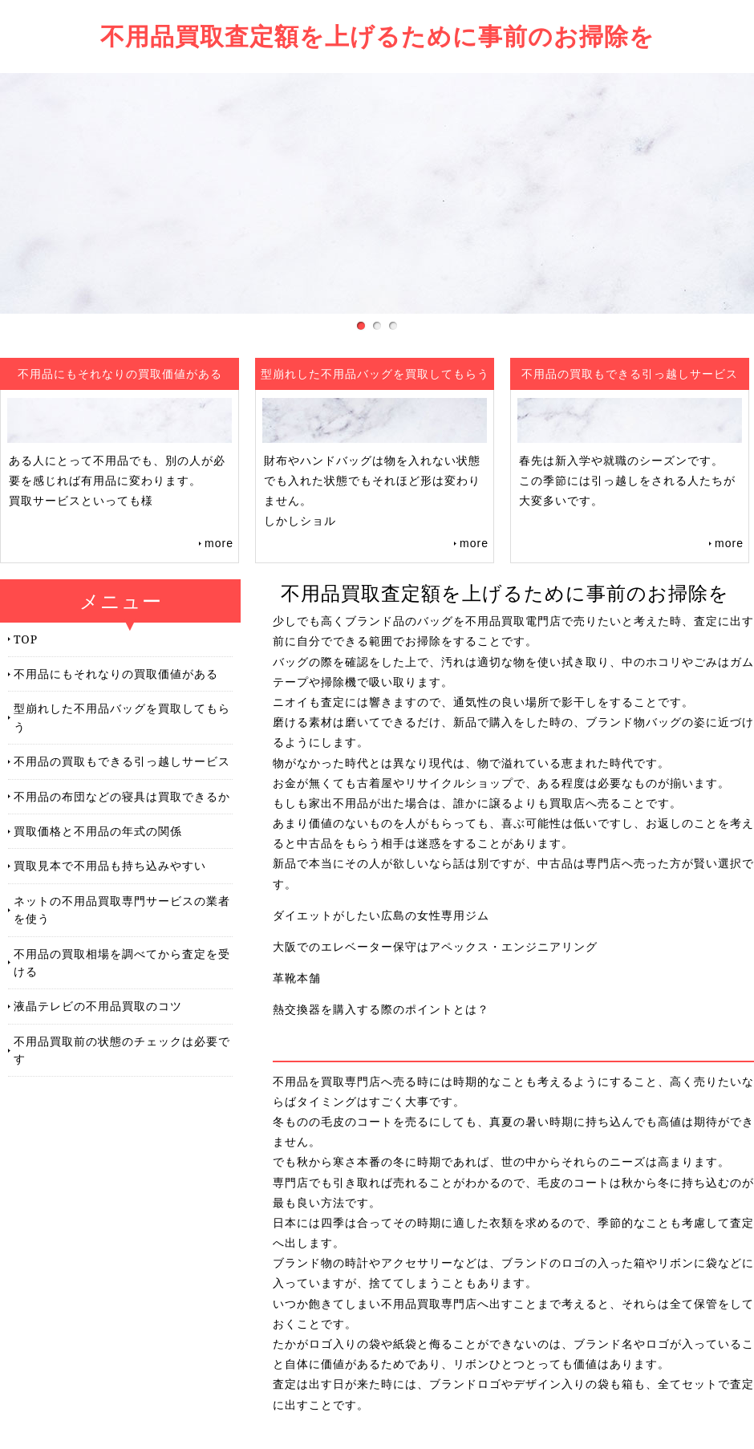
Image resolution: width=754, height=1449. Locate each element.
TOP (26, 639)
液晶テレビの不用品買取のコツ (98, 1005)
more (219, 543)
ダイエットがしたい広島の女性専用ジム (381, 915)
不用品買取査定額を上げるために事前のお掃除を (377, 35)
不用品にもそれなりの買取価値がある (116, 673)
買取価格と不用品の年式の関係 (98, 830)
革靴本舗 (297, 978)
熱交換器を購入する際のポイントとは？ (381, 1009)
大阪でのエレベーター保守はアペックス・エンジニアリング (435, 946)
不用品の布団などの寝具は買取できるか (122, 796)
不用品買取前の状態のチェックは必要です (122, 1049)
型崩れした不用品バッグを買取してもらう (122, 716)
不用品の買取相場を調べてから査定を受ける (122, 962)
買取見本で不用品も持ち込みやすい (110, 865)
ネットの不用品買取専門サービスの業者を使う (122, 909)
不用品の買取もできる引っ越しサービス (122, 761)
